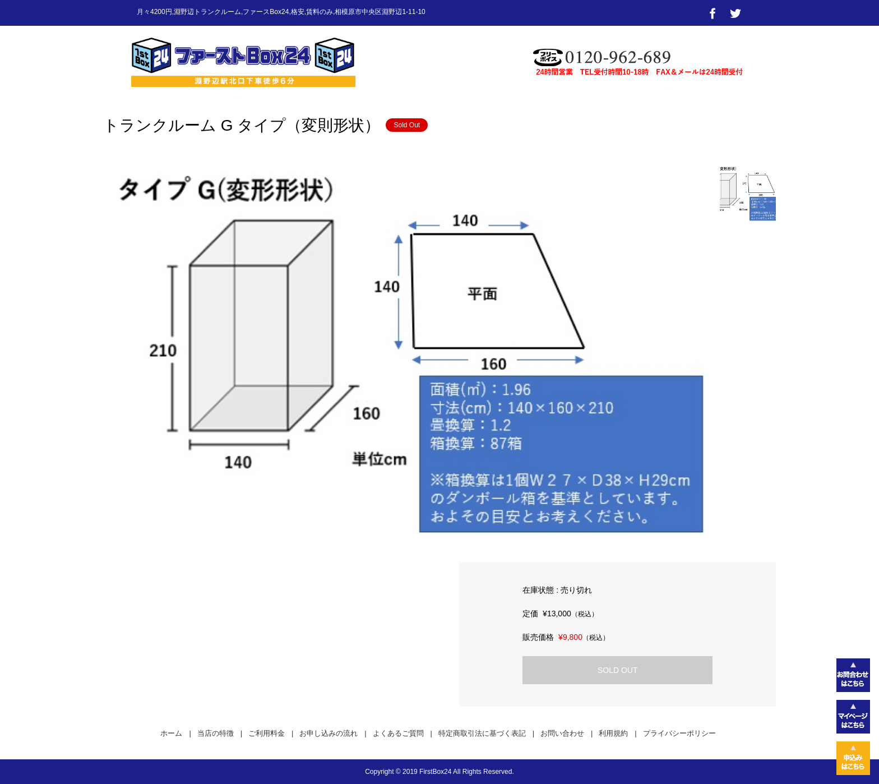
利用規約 (613, 733)
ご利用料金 (266, 733)
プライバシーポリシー (679, 733)
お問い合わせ (562, 733)
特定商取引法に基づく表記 (482, 733)
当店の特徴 (215, 733)
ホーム (171, 733)
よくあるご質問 (398, 733)
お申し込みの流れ (328, 733)
